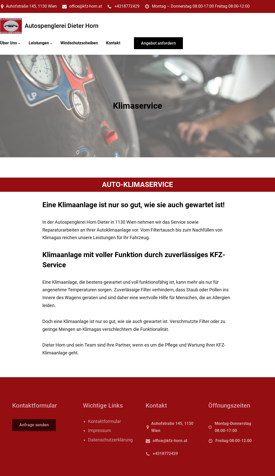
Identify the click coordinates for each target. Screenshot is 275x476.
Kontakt (113, 43)
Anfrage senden (34, 427)
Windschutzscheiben (79, 43)
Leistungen (39, 43)
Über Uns (8, 43)
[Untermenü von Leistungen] (51, 43)
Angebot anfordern (158, 43)
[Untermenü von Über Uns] (19, 43)
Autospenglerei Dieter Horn (61, 25)
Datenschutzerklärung (110, 445)
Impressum (99, 436)
